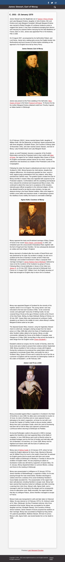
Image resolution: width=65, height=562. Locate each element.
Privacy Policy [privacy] (52, 558)
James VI (13, 268)
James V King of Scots (45, 19)
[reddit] (56, 2)
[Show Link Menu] (10, 3)
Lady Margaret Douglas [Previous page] (35, 550)
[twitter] (52, 2)
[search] (55, 7)
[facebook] (49, 2)
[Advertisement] (32, 124)
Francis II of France (35, 103)
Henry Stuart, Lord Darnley (34, 243)
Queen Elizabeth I (40, 339)
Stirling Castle (23, 450)
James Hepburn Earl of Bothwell (35, 262)
